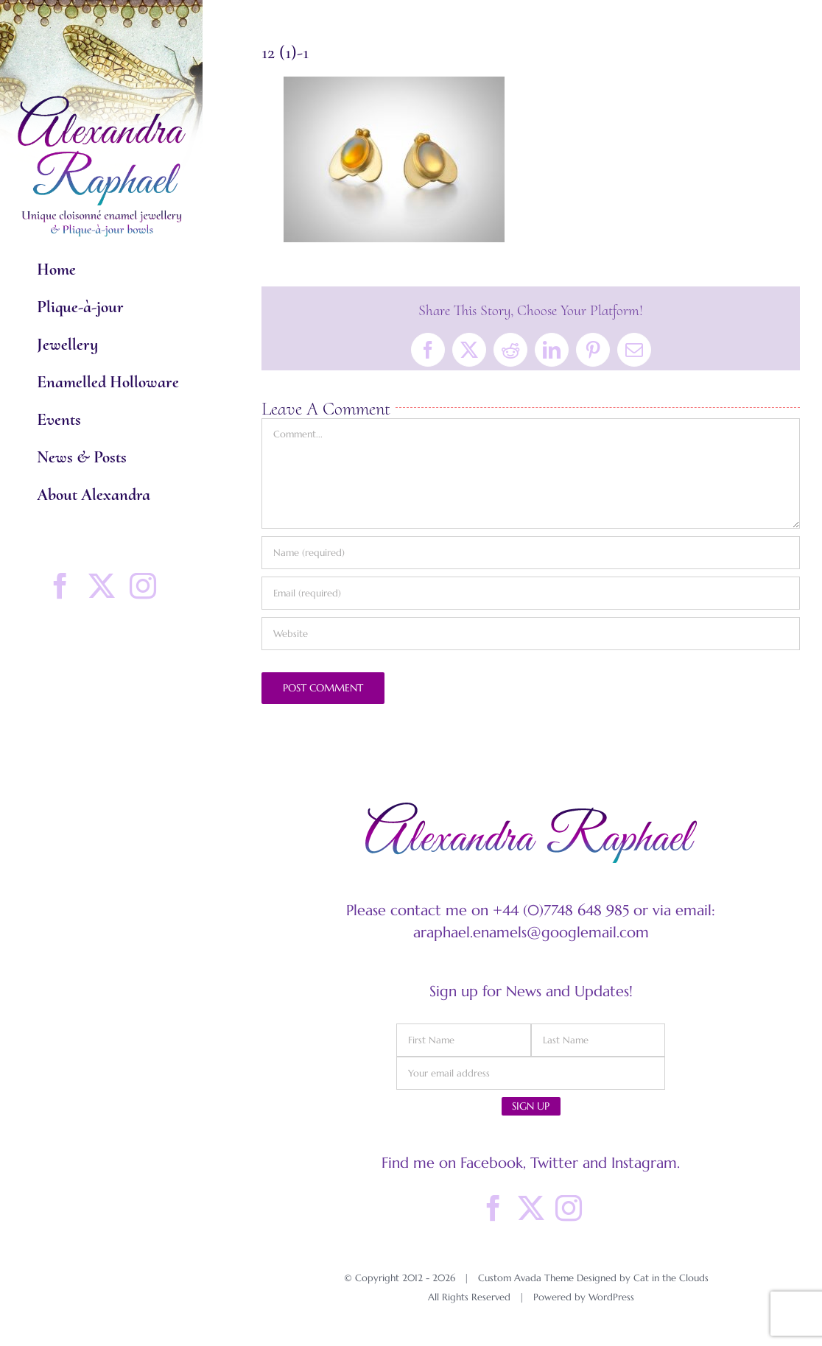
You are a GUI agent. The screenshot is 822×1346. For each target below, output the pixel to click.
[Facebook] (493, 1208)
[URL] (530, 633)
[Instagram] (568, 1208)
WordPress (611, 1297)
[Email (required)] (530, 593)
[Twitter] (531, 1208)
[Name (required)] (530, 552)
